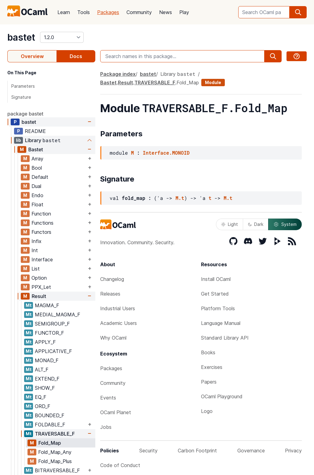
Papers (209, 382)
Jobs (105, 427)
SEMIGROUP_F (52, 324)
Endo (37, 195)
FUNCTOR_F (49, 333)
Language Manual (220, 323)
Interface (42, 259)
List (35, 269)
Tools (83, 12)
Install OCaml (216, 279)
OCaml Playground (222, 396)
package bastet (25, 114)
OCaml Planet (115, 412)
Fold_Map (49, 443)
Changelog (112, 279)
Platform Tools (218, 308)
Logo (207, 411)
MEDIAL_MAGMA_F (57, 314)
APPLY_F (45, 342)
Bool (36, 168)
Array (37, 159)
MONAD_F (47, 360)
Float (37, 204)
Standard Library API (225, 338)
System (285, 224)
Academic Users (118, 323)
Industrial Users (117, 308)
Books (208, 352)
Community (139, 12)
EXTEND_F (47, 379)
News (165, 12)
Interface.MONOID (166, 152)
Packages (108, 12)
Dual (36, 186)
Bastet (35, 149)
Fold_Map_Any (54, 452)
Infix (36, 241)
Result (38, 296)
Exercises (211, 367)
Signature (21, 97)
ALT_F (42, 369)
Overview (32, 56)
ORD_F (42, 406)
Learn (63, 12)
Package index (118, 74)
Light (229, 224)
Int (34, 250)
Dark (255, 224)
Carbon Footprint (197, 450)
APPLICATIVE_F (53, 351)
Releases (110, 294)
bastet (21, 37)
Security (148, 450)
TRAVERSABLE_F (55, 434)
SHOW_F (45, 388)
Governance (251, 450)
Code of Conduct (120, 465)
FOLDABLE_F (50, 425)
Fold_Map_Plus (55, 461)
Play (184, 12)
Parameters (23, 86)
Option (39, 278)
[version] (62, 37)
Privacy (293, 450)
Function (41, 214)
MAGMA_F (47, 305)
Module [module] (213, 82)
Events (108, 398)
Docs (76, 56)
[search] (298, 12)
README (35, 131)
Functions (42, 223)
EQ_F (40, 397)
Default (39, 177)
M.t (179, 198)
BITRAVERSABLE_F (57, 470)
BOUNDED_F (49, 415)
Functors (41, 232)
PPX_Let (41, 287)
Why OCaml (113, 338)
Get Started (215, 294)
